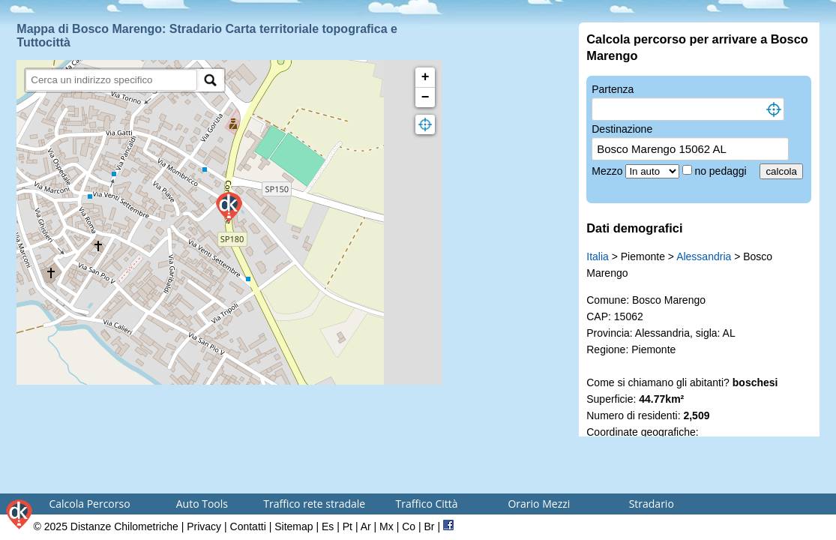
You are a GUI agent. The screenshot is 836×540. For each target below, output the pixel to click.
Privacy (204, 526)
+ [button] (425, 77)
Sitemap (293, 526)
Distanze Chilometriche (124, 526)
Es (328, 526)
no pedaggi (721, 171)
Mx (386, 526)
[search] (111, 80)
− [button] (425, 97)
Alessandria (703, 256)
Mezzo (608, 171)
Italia (597, 256)
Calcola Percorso (89, 503)
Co (408, 526)
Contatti (248, 526)
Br (429, 526)
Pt (347, 526)
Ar (366, 526)
